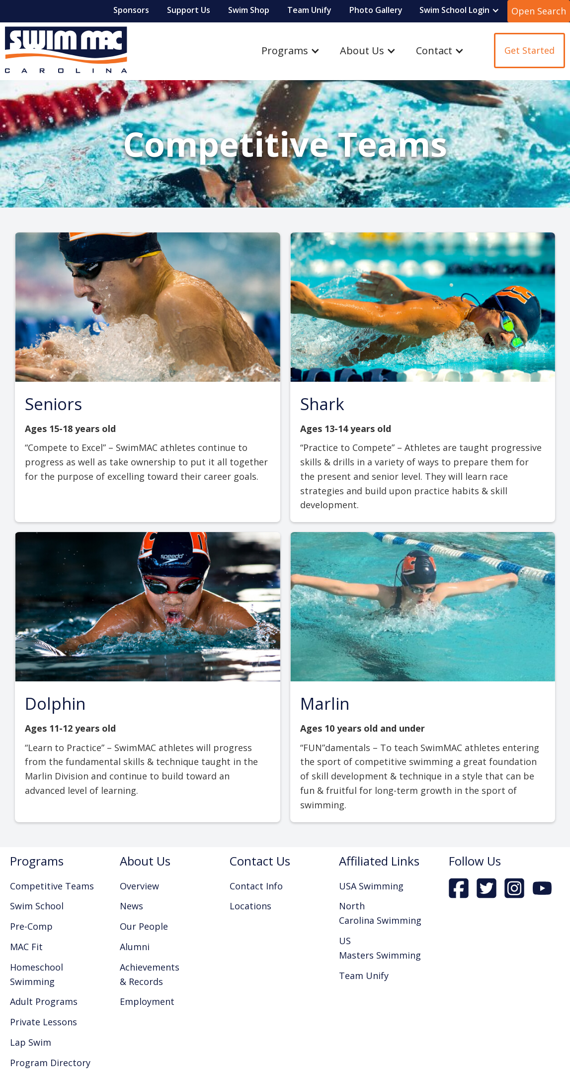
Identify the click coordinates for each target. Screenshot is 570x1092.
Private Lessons (43, 1022)
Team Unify (309, 9)
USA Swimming (371, 886)
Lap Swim (30, 1042)
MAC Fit (26, 947)
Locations (250, 906)
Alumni (135, 947)
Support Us (188, 9)
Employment (147, 1001)
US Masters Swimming (380, 948)
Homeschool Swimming (36, 974)
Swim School (37, 906)
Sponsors (131, 9)
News (131, 906)
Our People (144, 926)
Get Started (529, 50)
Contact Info (256, 886)
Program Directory (50, 1063)
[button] (459, 10)
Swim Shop (248, 9)
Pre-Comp (31, 926)
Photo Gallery (376, 9)
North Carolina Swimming (380, 913)
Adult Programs (44, 1001)
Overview (139, 886)
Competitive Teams (52, 886)
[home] (63, 50)
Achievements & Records (149, 974)
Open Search (538, 11)
